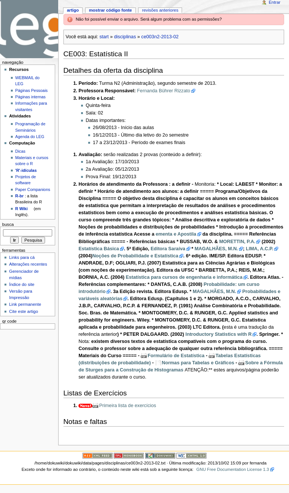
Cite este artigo (23, 311)
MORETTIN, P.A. (237, 241)
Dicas (20, 151)
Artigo (73, 10)
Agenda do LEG (29, 136)
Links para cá (22, 257)
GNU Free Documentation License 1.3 (232, 469)
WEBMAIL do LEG (27, 80)
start (104, 36)
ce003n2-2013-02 (159, 36)
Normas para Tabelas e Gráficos (198, 362)
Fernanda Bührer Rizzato (163, 90)
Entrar (274, 2)
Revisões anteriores (160, 10)
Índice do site (22, 284)
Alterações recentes (28, 264)
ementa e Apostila (176, 234)
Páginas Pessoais (31, 90)
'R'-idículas (26, 170)
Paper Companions (32, 189)
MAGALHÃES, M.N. (216, 248)
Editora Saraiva (168, 248)
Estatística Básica (98, 248)
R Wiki (21, 208)
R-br (19, 196)
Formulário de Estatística (176, 355)
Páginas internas (30, 97)
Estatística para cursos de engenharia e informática (184, 277)
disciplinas (125, 36)
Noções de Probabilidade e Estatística (135, 256)
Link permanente (25, 304)
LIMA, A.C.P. (259, 248)
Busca (8, 224)
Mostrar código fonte (110, 10)
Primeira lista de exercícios (127, 405)
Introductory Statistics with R (218, 334)
